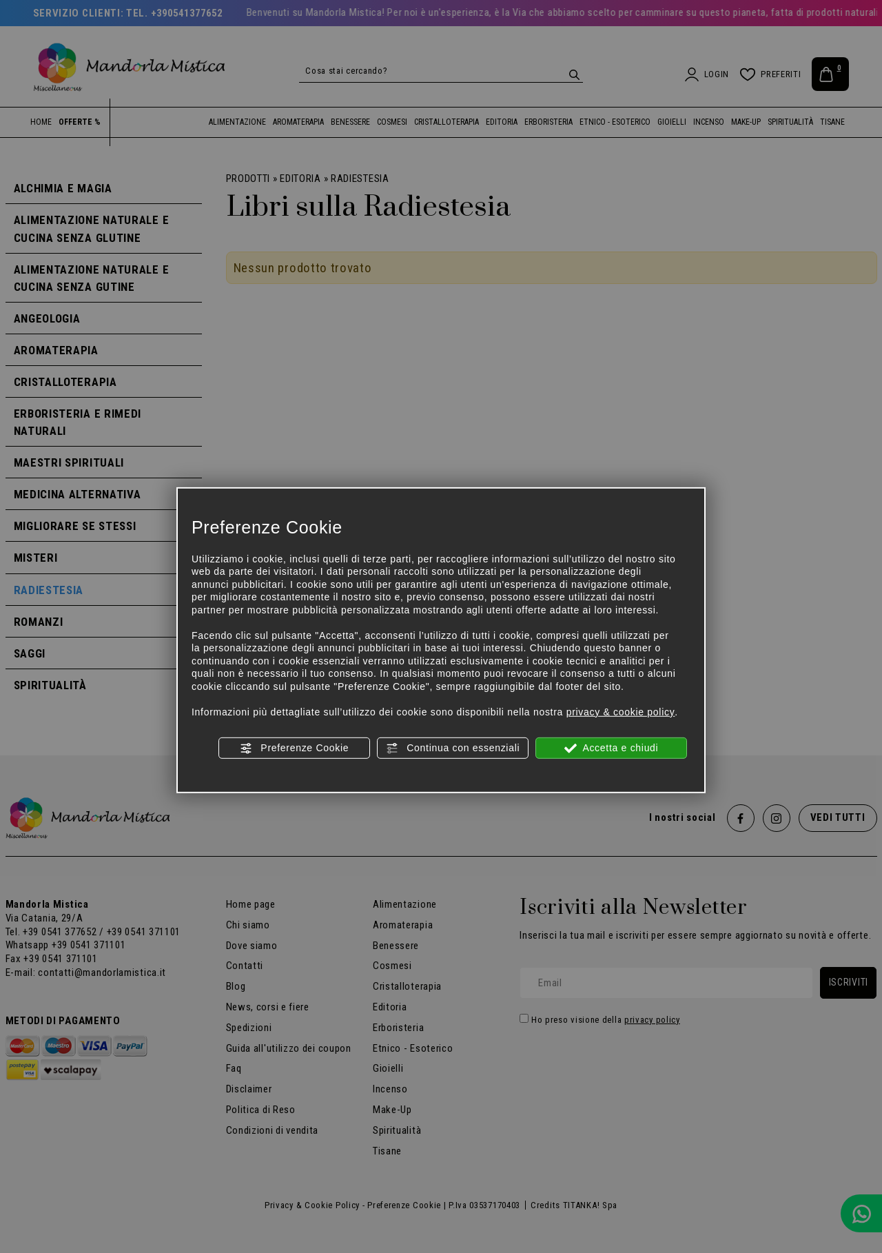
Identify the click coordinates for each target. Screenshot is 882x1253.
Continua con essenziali (453, 748)
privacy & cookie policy (620, 711)
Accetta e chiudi (611, 748)
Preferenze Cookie (294, 748)
